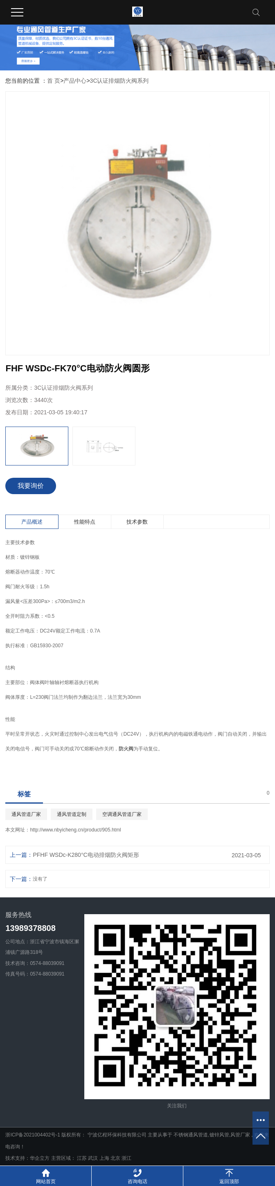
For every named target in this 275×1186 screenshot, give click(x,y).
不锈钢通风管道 (191, 1135)
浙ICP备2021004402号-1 (32, 1135)
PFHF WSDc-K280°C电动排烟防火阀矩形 (86, 855)
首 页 (53, 80)
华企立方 (40, 1158)
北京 (116, 1158)
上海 (104, 1158)
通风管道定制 (71, 814)
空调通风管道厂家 (122, 814)
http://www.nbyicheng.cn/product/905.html (75, 830)
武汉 (93, 1158)
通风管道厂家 (26, 814)
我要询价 (31, 485)
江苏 (82, 1158)
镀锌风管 (219, 1135)
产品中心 (74, 80)
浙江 (126, 1158)
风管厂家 (240, 1135)
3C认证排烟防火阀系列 (119, 80)
